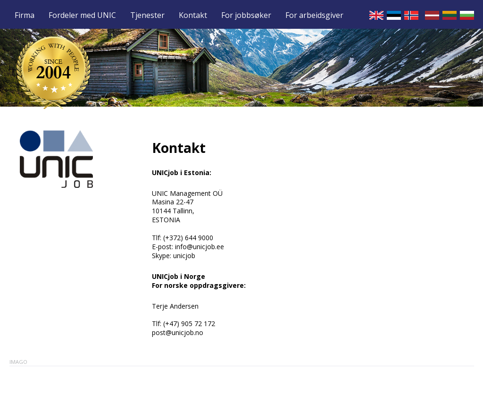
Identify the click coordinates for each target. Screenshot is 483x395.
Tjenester (147, 15)
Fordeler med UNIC (82, 15)
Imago (18, 361)
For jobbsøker (246, 15)
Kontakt (193, 15)
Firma (24, 15)
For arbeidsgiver (314, 15)
